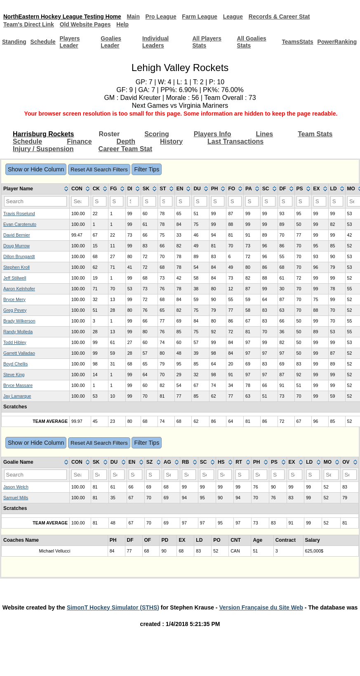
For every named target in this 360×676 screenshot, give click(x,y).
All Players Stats (207, 42)
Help (124, 24)
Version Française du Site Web (261, 607)
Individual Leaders (156, 42)
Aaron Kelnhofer (19, 288)
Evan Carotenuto (19, 224)
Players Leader (71, 42)
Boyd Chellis (15, 363)
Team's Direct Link (28, 24)
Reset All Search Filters (99, 169)
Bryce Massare (18, 385)
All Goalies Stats (251, 42)
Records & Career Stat (283, 16)
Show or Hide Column (36, 169)
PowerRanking (337, 42)
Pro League (163, 16)
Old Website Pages (86, 24)
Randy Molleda (18, 331)
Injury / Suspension (43, 148)
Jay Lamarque (17, 396)
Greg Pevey (14, 310)
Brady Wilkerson (19, 320)
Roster (109, 134)
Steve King (14, 374)
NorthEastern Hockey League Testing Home (63, 16)
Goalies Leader (111, 42)
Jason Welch (15, 486)
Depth (126, 141)
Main (135, 16)
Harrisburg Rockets (43, 134)
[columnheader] (36, 189)
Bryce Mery (14, 299)
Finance (79, 141)
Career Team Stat (125, 148)
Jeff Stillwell (14, 277)
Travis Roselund (19, 213)
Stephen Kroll (16, 267)
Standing (14, 42)
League (237, 16)
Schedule (43, 42)
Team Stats (315, 134)
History (171, 141)
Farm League (203, 16)
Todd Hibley (14, 342)
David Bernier (16, 234)
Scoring (156, 134)
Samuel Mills (15, 497)
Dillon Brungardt (19, 256)
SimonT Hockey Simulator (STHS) (113, 607)
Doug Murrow (16, 245)
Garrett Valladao (19, 353)
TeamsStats (296, 42)
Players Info (212, 134)
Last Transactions (235, 141)
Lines (264, 134)
